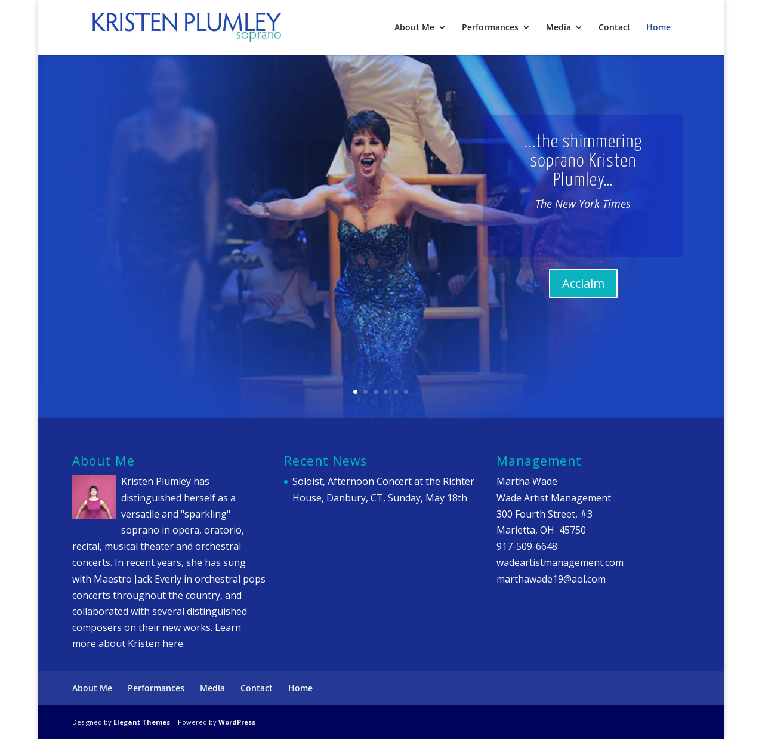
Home (658, 28)
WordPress (236, 722)
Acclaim (583, 293)
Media (558, 28)
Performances (490, 28)
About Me (414, 28)
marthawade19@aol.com (551, 579)
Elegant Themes (141, 722)
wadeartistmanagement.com (560, 562)
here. (173, 643)
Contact (615, 28)
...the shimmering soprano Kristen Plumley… (583, 171)
